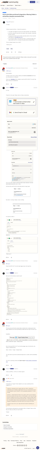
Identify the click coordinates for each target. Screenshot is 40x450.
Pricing (5, 440)
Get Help (3, 5)
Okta (11, 48)
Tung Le (7, 21)
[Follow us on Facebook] (18, 445)
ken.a (7, 378)
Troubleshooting (13, 8)
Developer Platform (15, 440)
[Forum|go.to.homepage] (10, 2)
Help (9, 440)
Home (3, 8)
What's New (18, 5)
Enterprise (29, 440)
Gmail (8, 48)
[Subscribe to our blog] (22, 445)
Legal (34, 448)
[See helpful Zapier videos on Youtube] (26, 445)
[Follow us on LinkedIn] (20, 445)
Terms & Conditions (15, 436)
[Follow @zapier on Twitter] (24, 445)
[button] (32, 2)
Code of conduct (6, 425)
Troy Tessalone (9, 68)
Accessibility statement (24, 436)
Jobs (24, 440)
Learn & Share (10, 5)
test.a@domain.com (18, 37)
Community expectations (8, 428)
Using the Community (7, 426)
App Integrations (20, 442)
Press (21, 440)
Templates (34, 440)
